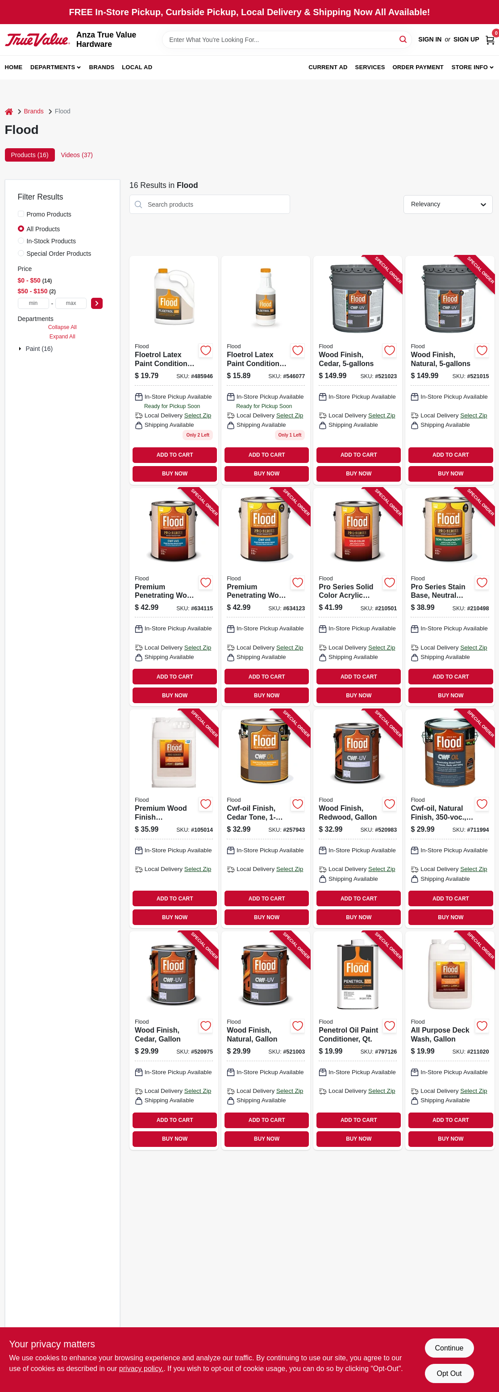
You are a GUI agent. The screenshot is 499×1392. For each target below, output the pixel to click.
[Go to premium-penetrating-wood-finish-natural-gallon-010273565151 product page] (173, 597)
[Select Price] (97, 303)
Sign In (429, 39)
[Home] (9, 111)
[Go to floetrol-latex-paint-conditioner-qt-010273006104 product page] (265, 370)
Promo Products (49, 214)
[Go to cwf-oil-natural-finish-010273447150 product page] (449, 818)
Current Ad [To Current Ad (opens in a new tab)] (327, 67)
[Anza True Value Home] (38, 39)
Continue (449, 1348)
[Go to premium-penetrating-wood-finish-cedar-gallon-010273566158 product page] (265, 597)
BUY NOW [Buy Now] (174, 474)
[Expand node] (21, 348)
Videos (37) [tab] (77, 154)
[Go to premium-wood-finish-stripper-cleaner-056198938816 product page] (173, 818)
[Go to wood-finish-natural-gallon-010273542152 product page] (265, 1040)
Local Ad (137, 67)
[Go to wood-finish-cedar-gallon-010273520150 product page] (173, 1040)
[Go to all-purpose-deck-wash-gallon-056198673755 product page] (449, 1040)
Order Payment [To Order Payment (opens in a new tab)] (418, 67)
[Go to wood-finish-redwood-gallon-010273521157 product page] (357, 818)
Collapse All (62, 327)
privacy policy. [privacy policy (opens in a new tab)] (141, 1368)
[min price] (33, 303)
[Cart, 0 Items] (490, 39)
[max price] (71, 303)
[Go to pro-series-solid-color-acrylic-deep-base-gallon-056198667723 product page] (357, 597)
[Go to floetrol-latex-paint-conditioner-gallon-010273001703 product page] (173, 370)
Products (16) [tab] (30, 154)
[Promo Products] (21, 214)
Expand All (62, 336)
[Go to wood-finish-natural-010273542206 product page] (449, 370)
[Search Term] (287, 40)
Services (370, 67)
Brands (102, 67)
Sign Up (466, 39)
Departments (52, 67)
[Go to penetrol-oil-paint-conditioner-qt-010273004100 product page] (357, 1040)
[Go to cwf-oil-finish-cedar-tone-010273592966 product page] (265, 818)
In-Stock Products (51, 241)
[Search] (403, 39)
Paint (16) (39, 348)
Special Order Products (59, 253)
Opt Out (449, 1373)
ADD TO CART (175, 455)
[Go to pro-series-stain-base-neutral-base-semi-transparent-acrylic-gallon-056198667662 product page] (449, 597)
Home (14, 67)
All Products (43, 229)
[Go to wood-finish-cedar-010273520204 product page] (357, 370)
